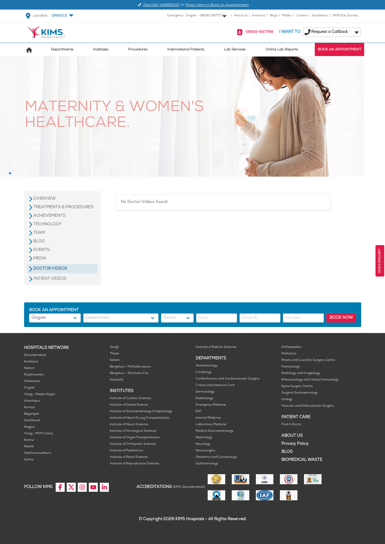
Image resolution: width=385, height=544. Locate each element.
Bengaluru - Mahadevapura (130, 367)
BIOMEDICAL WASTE (301, 460)
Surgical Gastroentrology (299, 393)
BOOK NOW (341, 317)
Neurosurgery (205, 451)
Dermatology (205, 392)
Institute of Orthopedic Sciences (133, 444)
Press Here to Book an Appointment (217, 5)
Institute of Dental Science (129, 405)
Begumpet (31, 414)
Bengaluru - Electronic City (129, 373)
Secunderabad (35, 355)
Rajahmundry (34, 375)
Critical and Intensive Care (215, 385)
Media (286, 16)
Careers (302, 16)
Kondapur (31, 362)
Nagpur (29, 427)
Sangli (114, 347)
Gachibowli (32, 420)
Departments (62, 50)
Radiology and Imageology (300, 373)
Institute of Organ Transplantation (135, 438)
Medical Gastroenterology (215, 431)
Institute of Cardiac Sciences (130, 398)
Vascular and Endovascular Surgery (307, 406)
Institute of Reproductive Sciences (134, 464)
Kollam (115, 360)
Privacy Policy (295, 444)
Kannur (29, 440)
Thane (114, 354)
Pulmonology (290, 367)
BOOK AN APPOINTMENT (339, 50)
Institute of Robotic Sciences (216, 347)
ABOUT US (292, 435)
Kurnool (29, 407)
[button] (62, 16)
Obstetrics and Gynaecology (216, 457)
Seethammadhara (37, 453)
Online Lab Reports (281, 50)
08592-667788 (259, 32)
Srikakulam (32, 381)
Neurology (203, 444)
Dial (157, 5)
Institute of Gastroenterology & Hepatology (141, 411)
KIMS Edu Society (345, 16)
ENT (199, 411)
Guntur (29, 460)
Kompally (116, 380)
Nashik (29, 447)
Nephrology (204, 438)
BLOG (287, 452)
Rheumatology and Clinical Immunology (310, 380)
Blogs (274, 16)
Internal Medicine (208, 418)
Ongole (29, 388)
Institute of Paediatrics (126, 451)
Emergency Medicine (211, 405)
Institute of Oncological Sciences (133, 431)
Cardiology (204, 372)
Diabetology (204, 398)
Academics (320, 16)
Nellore (29, 368)
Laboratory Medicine (211, 424)
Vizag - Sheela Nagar (39, 394)
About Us (241, 16)
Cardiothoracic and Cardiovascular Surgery (228, 379)
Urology (287, 399)
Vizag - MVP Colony (38, 434)
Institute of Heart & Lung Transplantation (139, 418)
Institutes (100, 50)
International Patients (185, 50)
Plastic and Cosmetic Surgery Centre (308, 360)
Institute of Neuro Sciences (129, 424)
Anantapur (32, 401)
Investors (258, 16)
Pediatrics (288, 354)
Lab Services (235, 50)
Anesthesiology (207, 366)
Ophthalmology (207, 464)
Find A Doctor (291, 424)
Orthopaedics (291, 347)
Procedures (137, 50)
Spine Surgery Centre (297, 386)
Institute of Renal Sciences (129, 457)
